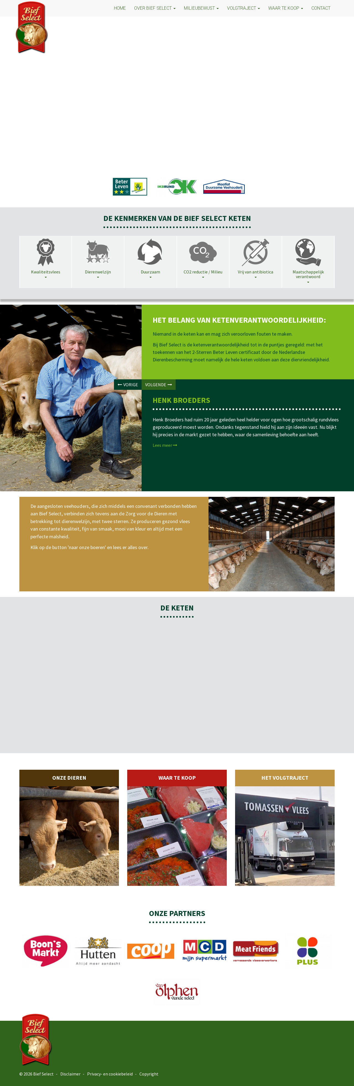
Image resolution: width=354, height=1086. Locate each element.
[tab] (45, 259)
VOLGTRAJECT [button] (243, 8)
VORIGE (128, 384)
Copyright (148, 1074)
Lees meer (165, 445)
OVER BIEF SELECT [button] (155, 8)
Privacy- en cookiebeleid (110, 1074)
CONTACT (320, 8)
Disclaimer (70, 1074)
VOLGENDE (158, 384)
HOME (120, 8)
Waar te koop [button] (285, 8)
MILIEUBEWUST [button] (201, 8)
